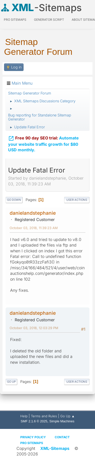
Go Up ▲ (67, 416)
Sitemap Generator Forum (38, 47)
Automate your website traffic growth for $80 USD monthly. (43, 143)
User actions (76, 200)
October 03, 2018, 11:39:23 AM (34, 228)
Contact (62, 437)
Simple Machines (61, 421)
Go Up (11, 381)
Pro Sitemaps (31, 443)
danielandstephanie (33, 213)
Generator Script (49, 19)
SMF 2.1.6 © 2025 (34, 421)
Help (24, 416)
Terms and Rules (44, 416)
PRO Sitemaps (15, 19)
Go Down (14, 200)
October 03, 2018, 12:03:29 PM (34, 328)
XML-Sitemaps (54, 448)
